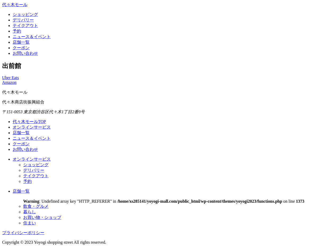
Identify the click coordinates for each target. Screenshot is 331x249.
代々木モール (14, 4)
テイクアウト (25, 25)
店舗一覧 (21, 42)
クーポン (21, 48)
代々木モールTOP (29, 121)
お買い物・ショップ (42, 217)
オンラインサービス (32, 127)
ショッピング (25, 14)
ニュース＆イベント (32, 36)
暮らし (29, 212)
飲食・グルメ (36, 206)
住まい (29, 223)
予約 (17, 31)
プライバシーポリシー (23, 232)
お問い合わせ (25, 53)
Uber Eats (10, 77)
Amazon (9, 82)
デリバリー (23, 20)
